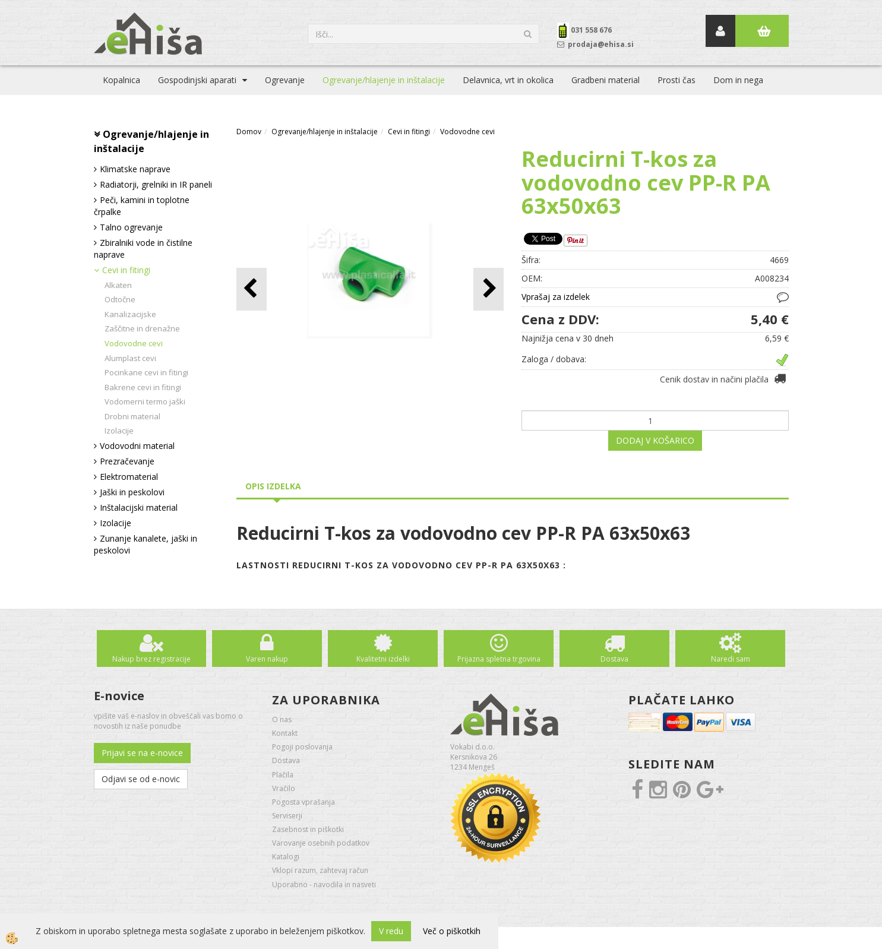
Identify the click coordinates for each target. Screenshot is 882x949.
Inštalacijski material (139, 507)
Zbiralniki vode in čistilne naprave (143, 248)
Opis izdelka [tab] (273, 486)
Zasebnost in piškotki (308, 829)
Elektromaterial (129, 476)
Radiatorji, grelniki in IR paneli (156, 184)
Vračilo (283, 788)
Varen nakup (267, 659)
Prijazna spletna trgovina (498, 659)
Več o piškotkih (451, 931)
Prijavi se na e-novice (142, 752)
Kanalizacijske (130, 314)
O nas (282, 719)
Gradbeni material (605, 80)
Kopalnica (121, 80)
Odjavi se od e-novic (141, 778)
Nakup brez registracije (151, 659)
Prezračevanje (127, 461)
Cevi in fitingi (126, 270)
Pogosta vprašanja (303, 802)
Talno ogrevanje (131, 227)
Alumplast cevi (130, 358)
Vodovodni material (137, 445)
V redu (391, 931)
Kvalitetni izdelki (383, 659)
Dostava (614, 659)
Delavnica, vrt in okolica (508, 80)
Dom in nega (738, 80)
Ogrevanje (285, 80)
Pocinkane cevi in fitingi (146, 372)
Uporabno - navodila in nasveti (324, 885)
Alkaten (118, 285)
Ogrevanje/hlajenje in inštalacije (384, 80)
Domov (248, 131)
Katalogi (285, 857)
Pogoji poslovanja (302, 747)
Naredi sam (730, 659)
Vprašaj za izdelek (555, 296)
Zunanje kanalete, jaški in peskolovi (145, 544)
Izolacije (119, 430)
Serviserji (287, 816)
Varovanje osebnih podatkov (320, 843)
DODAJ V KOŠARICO (655, 440)
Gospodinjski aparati (197, 80)
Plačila (282, 775)
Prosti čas (676, 80)
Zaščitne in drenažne (142, 328)
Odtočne (120, 299)
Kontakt (285, 733)
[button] (488, 289)
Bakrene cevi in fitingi (143, 387)
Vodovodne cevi (134, 343)
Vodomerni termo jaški (145, 401)
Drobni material (132, 416)
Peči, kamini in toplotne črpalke (141, 205)
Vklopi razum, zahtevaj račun (320, 870)
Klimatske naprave (135, 169)
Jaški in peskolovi (132, 492)
